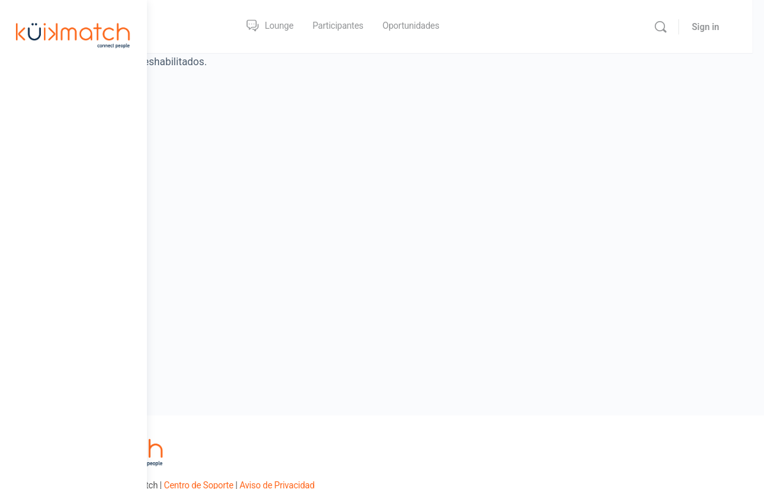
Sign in (717, 27)
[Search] (672, 27)
